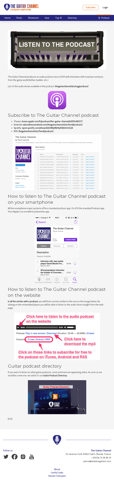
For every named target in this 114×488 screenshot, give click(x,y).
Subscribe (90, 7)
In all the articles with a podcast (23, 301)
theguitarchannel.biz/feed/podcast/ (36, 131)
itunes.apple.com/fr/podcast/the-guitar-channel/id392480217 (52, 121)
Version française (57, 475)
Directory (72, 18)
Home (7, 18)
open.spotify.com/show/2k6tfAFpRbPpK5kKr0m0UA (47, 128)
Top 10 (58, 18)
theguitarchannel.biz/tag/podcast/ (71, 86)
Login (105, 7)
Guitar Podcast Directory (55, 375)
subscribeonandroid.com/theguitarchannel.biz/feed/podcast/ (53, 124)
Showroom (33, 18)
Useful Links (57, 472)
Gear (47, 18)
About (57, 469)
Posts (19, 18)
